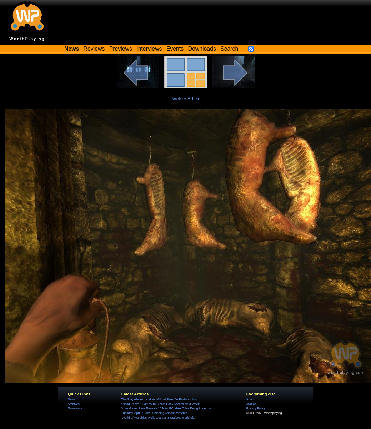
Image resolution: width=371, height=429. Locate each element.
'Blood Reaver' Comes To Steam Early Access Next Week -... (162, 404)
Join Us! (251, 404)
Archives (74, 404)
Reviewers (75, 408)
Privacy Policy (255, 408)
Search (229, 49)
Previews (120, 49)
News (71, 399)
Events (175, 49)
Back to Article (186, 98)
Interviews (149, 49)
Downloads (202, 49)
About (250, 399)
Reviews (94, 49)
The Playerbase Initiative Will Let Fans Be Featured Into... (160, 399)
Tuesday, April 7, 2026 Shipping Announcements (154, 413)
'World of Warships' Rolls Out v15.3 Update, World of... (158, 417)
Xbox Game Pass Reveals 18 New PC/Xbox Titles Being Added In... (167, 408)
